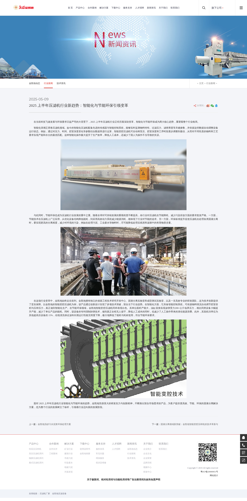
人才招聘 (139, 8)
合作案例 (92, 8)
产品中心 (80, 8)
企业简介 (147, 449)
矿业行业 (68, 449)
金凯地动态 (34, 83)
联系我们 (175, 8)
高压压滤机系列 (36, 453)
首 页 (70, 8)
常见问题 (100, 453)
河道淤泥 (68, 472)
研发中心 (147, 472)
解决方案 (104, 8)
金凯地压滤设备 (59, 493)
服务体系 (100, 449)
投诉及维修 (101, 462)
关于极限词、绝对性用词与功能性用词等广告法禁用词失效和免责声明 (123, 479)
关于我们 (163, 8)
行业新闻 (48, 83)
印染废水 (68, 462)
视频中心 (147, 467)
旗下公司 (217, 7)
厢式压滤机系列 (36, 462)
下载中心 (115, 8)
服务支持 (127, 8)
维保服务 (100, 458)
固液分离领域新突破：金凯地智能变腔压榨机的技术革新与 (189, 424)
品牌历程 (147, 462)
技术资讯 (61, 83)
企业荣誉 (147, 458)
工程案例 (53, 453)
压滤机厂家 (45, 493)
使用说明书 (85, 449)
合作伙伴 (53, 449)
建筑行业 (68, 453)
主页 (201, 83)
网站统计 (214, 475)
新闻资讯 (151, 8)
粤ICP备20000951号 (209, 471)
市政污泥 (68, 458)
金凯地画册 (85, 453)
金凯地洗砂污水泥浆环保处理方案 (54, 424)
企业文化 (147, 453)
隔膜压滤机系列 (36, 458)
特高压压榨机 (35, 449)
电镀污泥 (68, 467)
